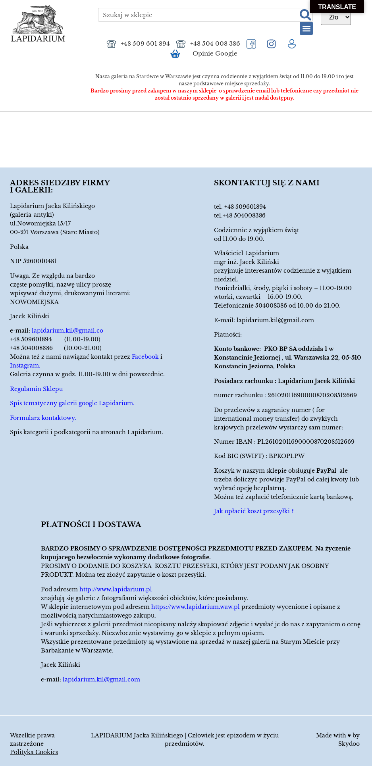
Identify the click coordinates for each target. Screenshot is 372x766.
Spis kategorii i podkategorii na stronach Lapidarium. (86, 432)
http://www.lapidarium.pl (115, 589)
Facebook (145, 356)
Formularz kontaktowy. (43, 417)
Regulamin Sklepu (36, 389)
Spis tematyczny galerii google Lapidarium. (72, 403)
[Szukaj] (305, 14)
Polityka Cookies (34, 752)
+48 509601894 (245, 206)
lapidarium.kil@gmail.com (275, 320)
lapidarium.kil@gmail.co (67, 330)
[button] (306, 28)
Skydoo (349, 743)
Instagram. (25, 365)
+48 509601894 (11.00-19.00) (55, 339)
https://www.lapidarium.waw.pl (195, 606)
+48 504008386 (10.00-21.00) (56, 348)
